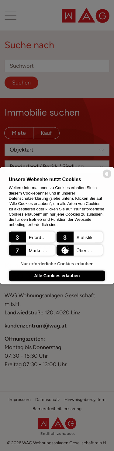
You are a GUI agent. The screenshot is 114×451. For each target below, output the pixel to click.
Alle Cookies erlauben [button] (57, 276)
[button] (32, 236)
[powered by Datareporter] (107, 177)
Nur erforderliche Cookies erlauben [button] (57, 263)
